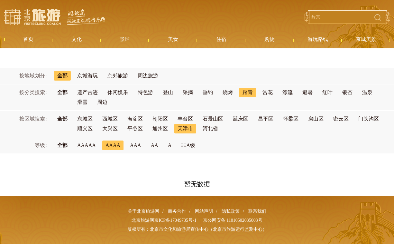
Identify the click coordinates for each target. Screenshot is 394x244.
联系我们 (257, 211)
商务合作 (177, 211)
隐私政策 (231, 211)
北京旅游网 (54, 17)
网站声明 (204, 211)
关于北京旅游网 (143, 211)
